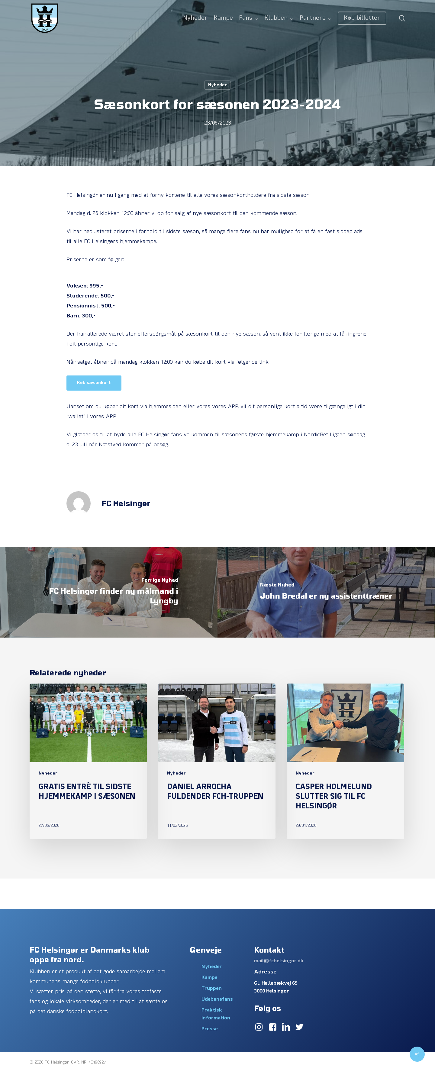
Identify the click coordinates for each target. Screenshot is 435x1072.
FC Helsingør (126, 503)
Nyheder (217, 85)
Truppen (211, 988)
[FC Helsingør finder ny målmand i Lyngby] (109, 592)
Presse (209, 1029)
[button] (93, 383)
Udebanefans (217, 999)
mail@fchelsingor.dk (279, 961)
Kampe (209, 977)
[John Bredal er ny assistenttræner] (326, 592)
